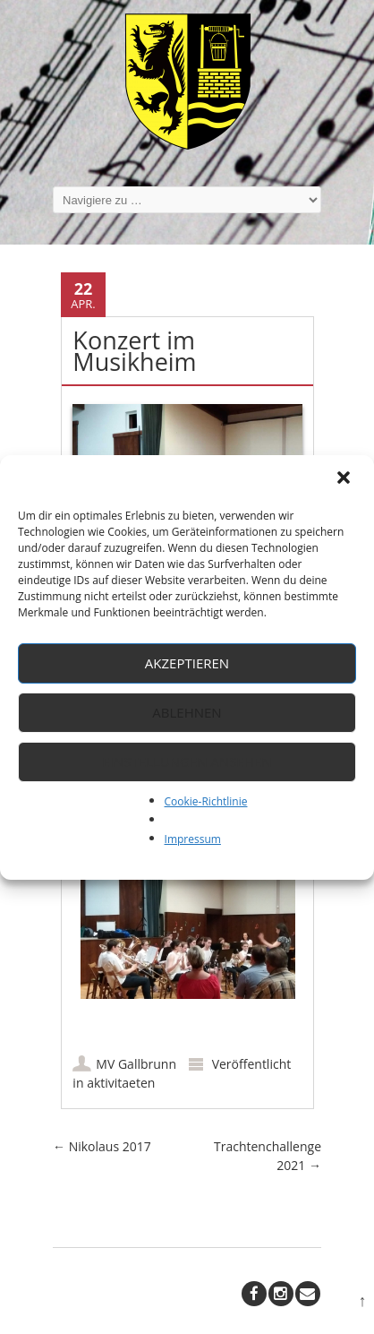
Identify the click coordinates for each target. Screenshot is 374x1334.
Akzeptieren (187, 663)
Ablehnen (186, 712)
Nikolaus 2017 (102, 1146)
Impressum (193, 839)
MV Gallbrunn (136, 1063)
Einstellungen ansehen (187, 761)
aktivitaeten (121, 1082)
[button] (345, 479)
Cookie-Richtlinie (206, 801)
